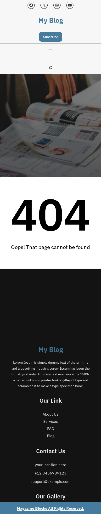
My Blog (50, 20)
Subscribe (50, 37)
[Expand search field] (50, 67)
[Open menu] (50, 49)
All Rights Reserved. (50, 508)
